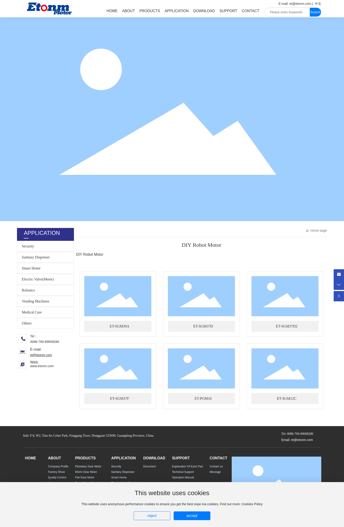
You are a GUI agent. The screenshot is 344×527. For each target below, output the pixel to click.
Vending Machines (35, 301)
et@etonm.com (300, 4)
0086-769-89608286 (44, 342)
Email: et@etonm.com (297, 440)
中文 (318, 4)
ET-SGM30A (120, 326)
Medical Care (32, 312)
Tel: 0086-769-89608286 (297, 433)
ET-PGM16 (203, 398)
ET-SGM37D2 (286, 326)
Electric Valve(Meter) (38, 279)
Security (28, 246)
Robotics (28, 290)
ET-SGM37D (203, 326)
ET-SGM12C (286, 398)
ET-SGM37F (119, 398)
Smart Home (31, 268)
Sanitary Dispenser (36, 257)
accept (191, 516)
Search (315, 12)
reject (151, 516)
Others (27, 323)
